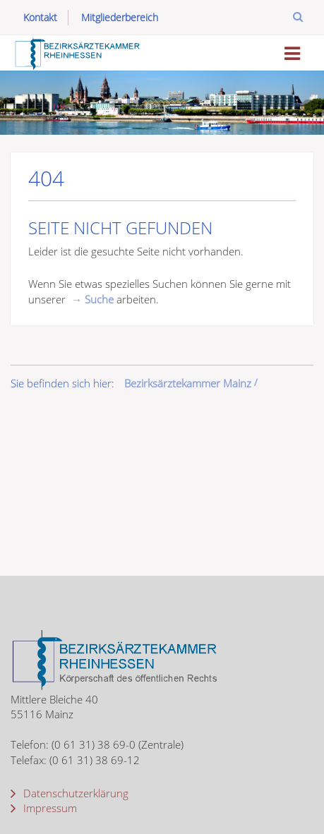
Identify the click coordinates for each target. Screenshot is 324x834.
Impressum (48, 808)
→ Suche (92, 299)
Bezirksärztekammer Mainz (187, 383)
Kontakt (40, 17)
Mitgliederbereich (119, 17)
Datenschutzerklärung (74, 793)
